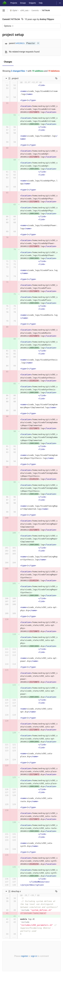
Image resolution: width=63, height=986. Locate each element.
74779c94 (46, 10)
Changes (8, 62)
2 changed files (19, 71)
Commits (35, 10)
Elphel (13, 10)
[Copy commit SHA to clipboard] (22, 19)
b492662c (20, 43)
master (30, 43)
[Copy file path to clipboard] (56, 78)
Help (41, 3)
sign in (34, 956)
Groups (23, 3)
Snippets (32, 3)
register (24, 956)
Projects (13, 3)
